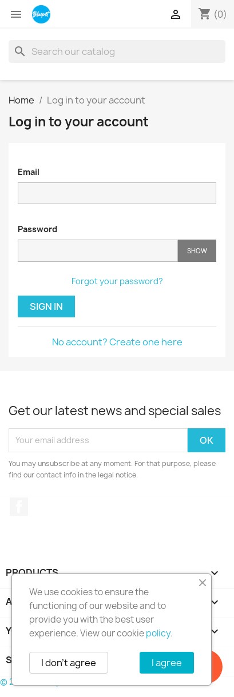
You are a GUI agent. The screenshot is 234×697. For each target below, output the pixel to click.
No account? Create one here (117, 342)
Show (197, 250)
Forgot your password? (117, 281)
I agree (167, 662)
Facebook (19, 506)
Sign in (46, 306)
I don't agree (68, 662)
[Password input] (98, 251)
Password (37, 229)
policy (158, 633)
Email (28, 171)
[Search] (117, 51)
